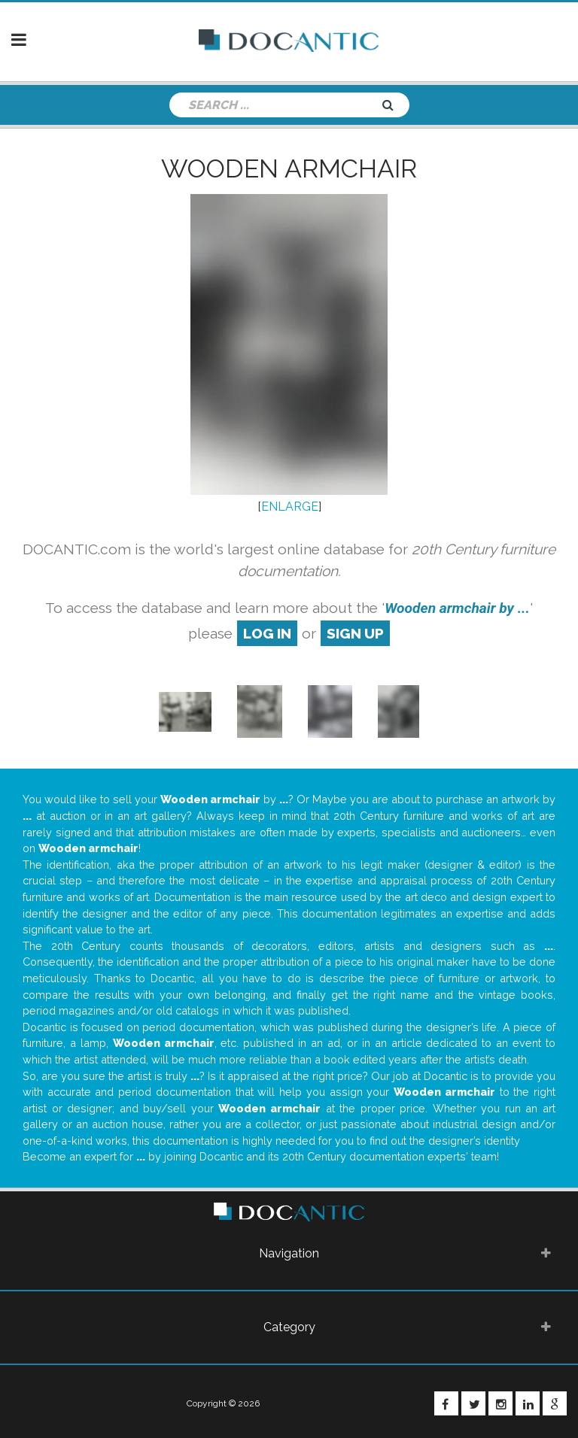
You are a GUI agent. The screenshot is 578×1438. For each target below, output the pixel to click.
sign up (355, 633)
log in (267, 633)
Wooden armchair (289, 168)
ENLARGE (289, 506)
